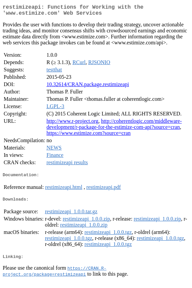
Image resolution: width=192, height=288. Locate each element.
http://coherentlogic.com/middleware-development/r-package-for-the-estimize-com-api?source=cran (114, 126)
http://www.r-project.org (72, 123)
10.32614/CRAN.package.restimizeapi (87, 87)
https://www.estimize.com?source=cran (88, 135)
